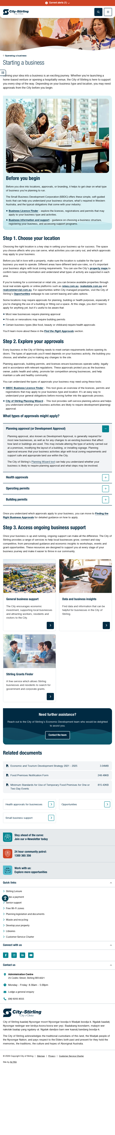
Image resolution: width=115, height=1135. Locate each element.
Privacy (51, 1056)
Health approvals (57, 477)
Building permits (57, 499)
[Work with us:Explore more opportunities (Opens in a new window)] (57, 870)
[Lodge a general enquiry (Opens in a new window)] (59, 992)
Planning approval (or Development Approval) (57, 428)
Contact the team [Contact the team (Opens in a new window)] (58, 735)
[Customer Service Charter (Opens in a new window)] (59, 937)
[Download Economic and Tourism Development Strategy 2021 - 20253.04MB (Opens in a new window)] (57, 765)
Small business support (19, 817)
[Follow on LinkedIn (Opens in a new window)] (22, 955)
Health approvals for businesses (24, 804)
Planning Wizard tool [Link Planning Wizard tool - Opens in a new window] (43, 461)
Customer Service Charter (71, 1056)
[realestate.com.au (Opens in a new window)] (91, 286)
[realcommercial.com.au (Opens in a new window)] (17, 289)
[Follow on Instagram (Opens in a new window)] (14, 955)
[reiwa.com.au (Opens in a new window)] (70, 286)
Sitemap (41, 1056)
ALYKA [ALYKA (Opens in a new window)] (13, 1062)
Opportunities (69, 804)
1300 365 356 (23, 855)
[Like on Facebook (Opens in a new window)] (5, 955)
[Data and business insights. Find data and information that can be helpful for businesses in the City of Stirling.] (85, 595)
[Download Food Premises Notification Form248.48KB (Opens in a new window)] (57, 775)
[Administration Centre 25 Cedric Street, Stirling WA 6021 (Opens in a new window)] (59, 976)
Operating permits (57, 488)
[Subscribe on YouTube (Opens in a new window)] (31, 955)
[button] (57, 3)
